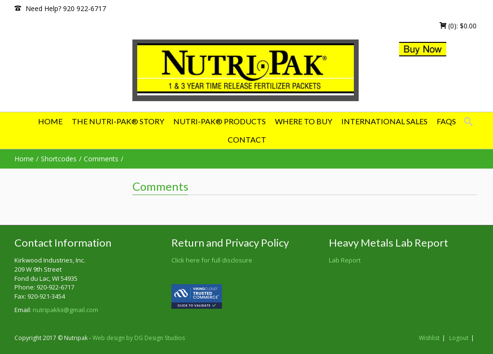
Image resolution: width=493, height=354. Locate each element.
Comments (101, 158)
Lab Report (345, 260)
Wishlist (429, 338)
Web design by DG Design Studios (138, 338)
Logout (458, 338)
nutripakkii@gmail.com (65, 309)
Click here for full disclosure (211, 260)
